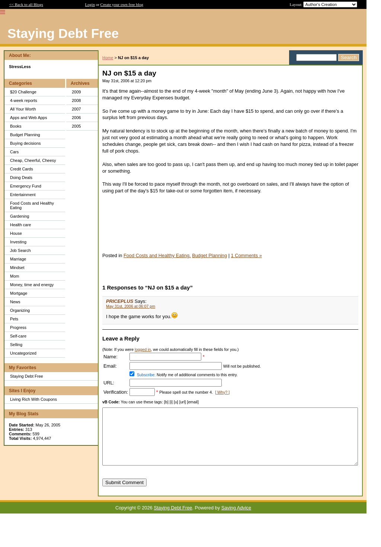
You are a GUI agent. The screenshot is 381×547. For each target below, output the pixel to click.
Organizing (20, 310)
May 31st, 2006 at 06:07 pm (130, 306)
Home (107, 57)
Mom (14, 276)
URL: (108, 383)
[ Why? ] (222, 392)
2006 (76, 117)
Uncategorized (23, 353)
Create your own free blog (121, 4)
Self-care (18, 336)
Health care (20, 225)
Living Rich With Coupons (33, 399)
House (16, 233)
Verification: (115, 392)
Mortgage (18, 293)
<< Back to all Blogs (26, 4)
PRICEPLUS (119, 301)
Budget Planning (25, 134)
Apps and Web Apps (28, 117)
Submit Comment (124, 493)
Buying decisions (25, 143)
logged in (143, 349)
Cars (14, 152)
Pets (14, 319)
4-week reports (23, 100)
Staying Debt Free (26, 376)
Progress (18, 327)
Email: (110, 366)
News (15, 302)
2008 (76, 100)
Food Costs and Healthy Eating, (157, 255)
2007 (76, 109)
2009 (76, 92)
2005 (76, 126)
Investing (18, 242)
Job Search (20, 250)
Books (16, 126)
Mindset (17, 267)
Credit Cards (21, 169)
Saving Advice (236, 519)
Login (90, 4)
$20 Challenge (23, 92)
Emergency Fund (25, 186)
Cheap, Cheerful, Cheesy (33, 160)
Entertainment (22, 194)
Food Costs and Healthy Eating (32, 205)
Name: (110, 356)
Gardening (19, 216)
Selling (16, 344)
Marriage (18, 259)
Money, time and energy (32, 284)
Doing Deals (21, 177)
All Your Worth (23, 109)
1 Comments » (246, 255)
